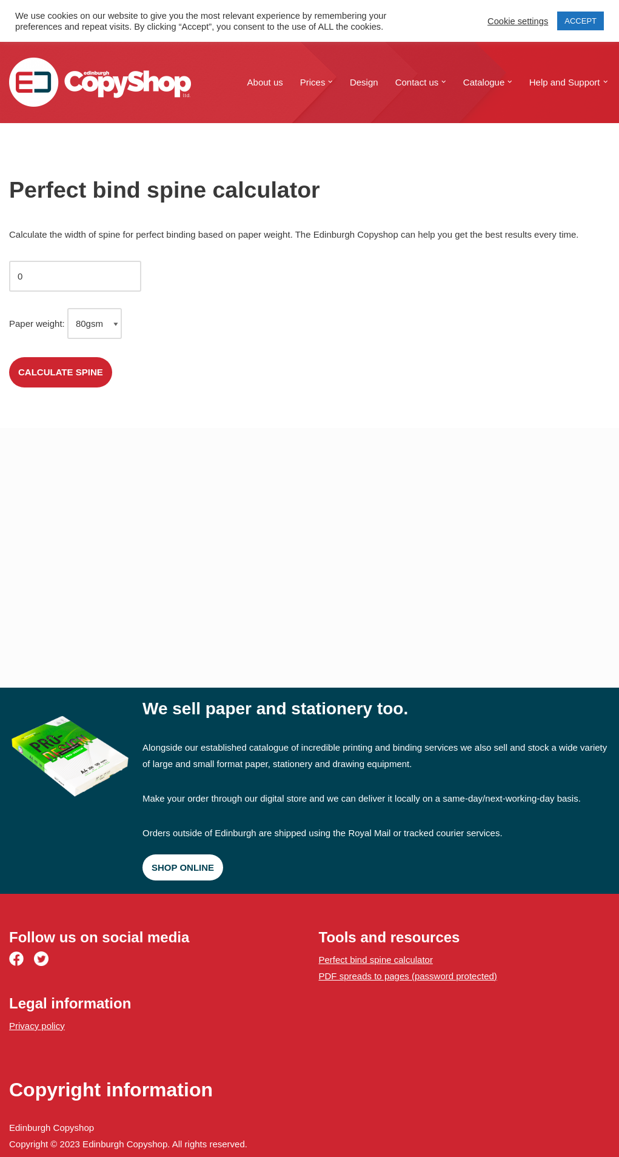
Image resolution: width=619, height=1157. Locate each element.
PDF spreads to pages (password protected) (408, 976)
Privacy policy (37, 1026)
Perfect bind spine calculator (376, 959)
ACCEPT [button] (580, 20)
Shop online (183, 867)
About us (265, 82)
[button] (330, 81)
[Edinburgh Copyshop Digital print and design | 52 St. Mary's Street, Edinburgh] (100, 82)
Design (364, 82)
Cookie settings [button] (517, 21)
